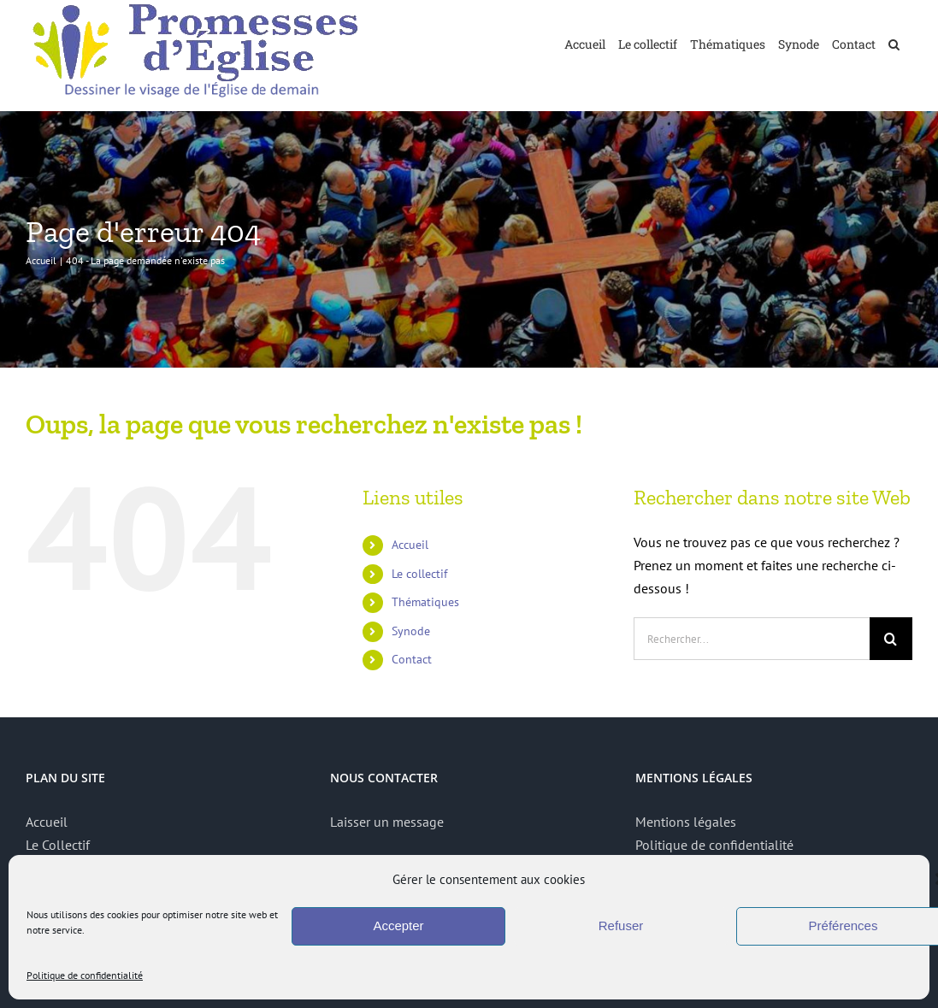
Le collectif (419, 573)
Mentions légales (685, 821)
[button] (894, 42)
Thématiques (425, 602)
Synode (411, 631)
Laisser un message (387, 821)
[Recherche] (891, 638)
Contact (412, 659)
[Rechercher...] (752, 638)
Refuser (621, 925)
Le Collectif (58, 844)
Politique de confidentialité (85, 975)
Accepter (398, 925)
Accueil (410, 544)
